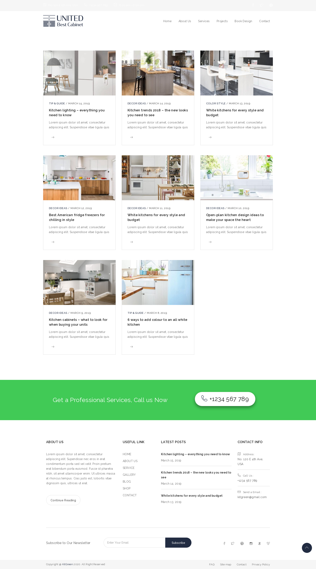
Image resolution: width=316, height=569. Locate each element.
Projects (222, 21)
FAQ (211, 564)
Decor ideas (137, 103)
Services (204, 21)
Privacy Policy (261, 564)
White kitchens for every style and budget (191, 495)
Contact (264, 21)
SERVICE (129, 468)
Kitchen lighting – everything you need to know (195, 454)
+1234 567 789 (225, 398)
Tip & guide (57, 103)
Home (167, 21)
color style (216, 103)
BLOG (127, 481)
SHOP (127, 488)
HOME (127, 454)
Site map (225, 564)
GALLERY (129, 474)
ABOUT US (130, 461)
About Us (185, 21)
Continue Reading (63, 500)
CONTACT (130, 495)
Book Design (243, 21)
